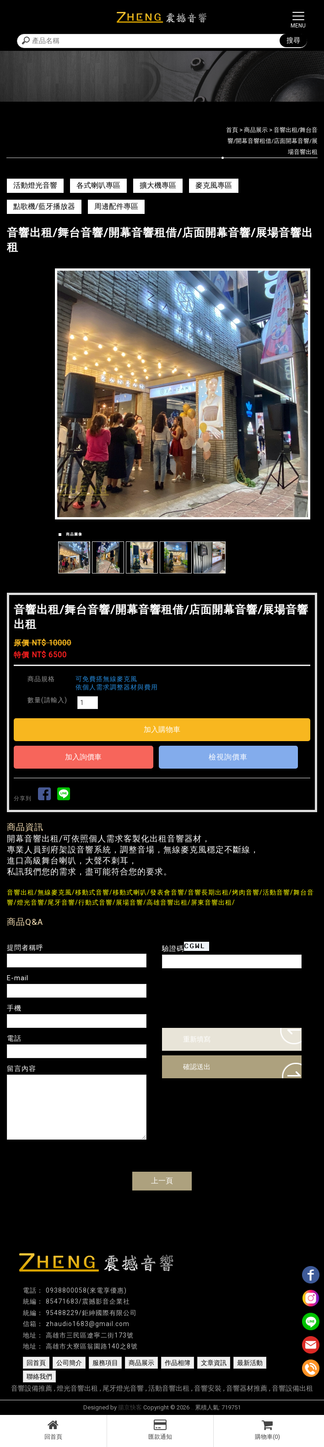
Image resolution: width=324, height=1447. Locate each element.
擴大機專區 (158, 185)
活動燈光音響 (35, 185)
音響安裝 (207, 1388)
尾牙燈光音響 (123, 1388)
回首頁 (53, 1429)
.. (192, 1407)
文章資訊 (214, 1362)
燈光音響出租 (77, 1388)
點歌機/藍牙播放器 (44, 206)
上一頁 (162, 1180)
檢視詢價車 (228, 757)
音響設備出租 (292, 1388)
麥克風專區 (213, 185)
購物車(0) (267, 1429)
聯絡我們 (39, 1376)
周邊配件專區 (116, 206)
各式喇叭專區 (98, 185)
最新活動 (250, 1362)
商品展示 (256, 129)
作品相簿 (177, 1362)
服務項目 (105, 1362)
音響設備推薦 (31, 1388)
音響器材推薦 (246, 1388)
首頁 (232, 129)
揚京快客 (130, 1407)
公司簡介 (69, 1362)
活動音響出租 (168, 1388)
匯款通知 (160, 1429)
